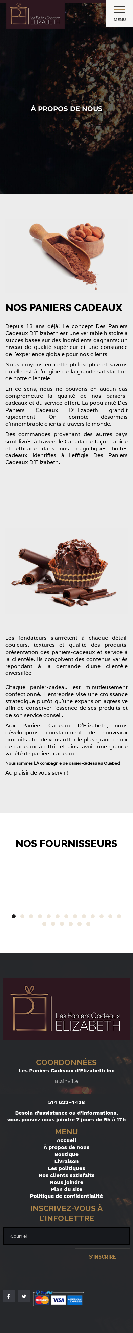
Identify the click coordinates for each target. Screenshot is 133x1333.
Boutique (66, 1154)
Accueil (66, 1140)
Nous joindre (66, 1182)
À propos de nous (67, 1147)
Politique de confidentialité (66, 1196)
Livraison (66, 1161)
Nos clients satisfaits (66, 1175)
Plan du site (67, 1189)
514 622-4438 (66, 1102)
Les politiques (66, 1168)
